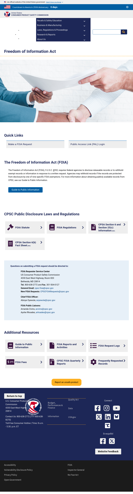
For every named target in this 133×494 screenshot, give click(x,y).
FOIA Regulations (66, 227)
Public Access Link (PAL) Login (88, 144)
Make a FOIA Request (20, 144)
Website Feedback (108, 453)
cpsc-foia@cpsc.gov (44, 288)
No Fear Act (73, 477)
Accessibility (10, 467)
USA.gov (71, 417)
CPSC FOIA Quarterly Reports (68, 362)
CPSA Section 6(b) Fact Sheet (25, 244)
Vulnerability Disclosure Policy (18, 472)
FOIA (70, 467)
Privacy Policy (10, 477)
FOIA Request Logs (109, 345)
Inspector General (76, 472)
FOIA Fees (21, 362)
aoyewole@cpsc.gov (45, 300)
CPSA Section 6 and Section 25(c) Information (109, 227)
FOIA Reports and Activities (67, 346)
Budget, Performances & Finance (54, 405)
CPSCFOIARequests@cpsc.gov (54, 291)
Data (70, 408)
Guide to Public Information (25, 189)
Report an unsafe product (66, 382)
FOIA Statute (22, 227)
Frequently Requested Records (110, 362)
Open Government (12, 482)
